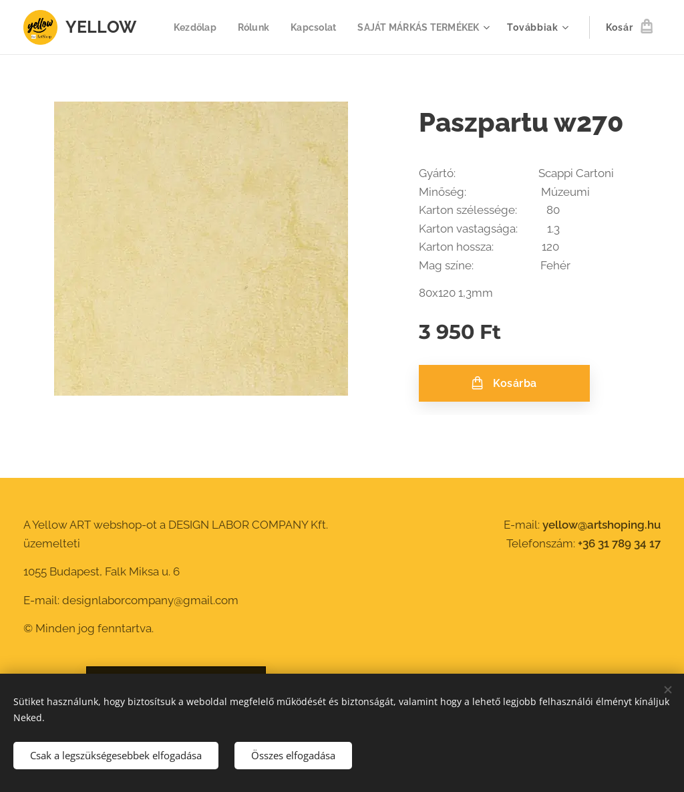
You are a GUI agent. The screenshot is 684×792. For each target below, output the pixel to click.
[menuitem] (342, 27)
